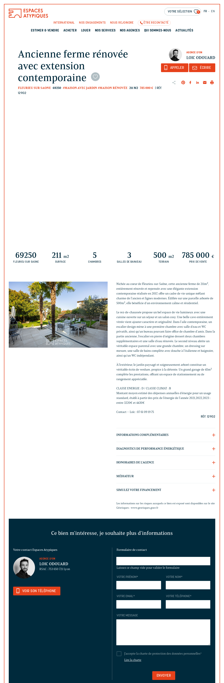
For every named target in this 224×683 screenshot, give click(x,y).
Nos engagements (92, 22)
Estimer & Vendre (45, 30)
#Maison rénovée (113, 88)
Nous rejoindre (122, 22)
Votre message (127, 615)
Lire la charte (132, 660)
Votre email (126, 596)
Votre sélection (184, 12)
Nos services (105, 30)
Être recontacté (156, 22)
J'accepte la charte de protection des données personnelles (163, 653)
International (64, 22)
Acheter (70, 30)
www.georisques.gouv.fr (144, 507)
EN (213, 11)
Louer (86, 30)
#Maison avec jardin (80, 88)
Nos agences (130, 30)
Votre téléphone (178, 596)
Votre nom (174, 577)
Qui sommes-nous (157, 30)
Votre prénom (127, 577)
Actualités (184, 30)
